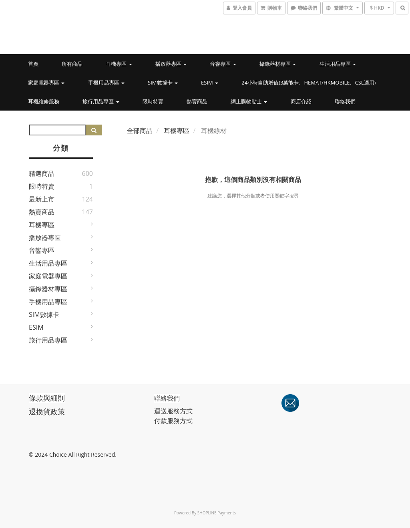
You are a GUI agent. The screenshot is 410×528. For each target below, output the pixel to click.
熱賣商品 (197, 101)
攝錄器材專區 (277, 63)
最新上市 (41, 199)
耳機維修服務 (43, 101)
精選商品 (41, 173)
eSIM (209, 82)
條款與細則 (47, 398)
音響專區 (223, 63)
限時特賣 (153, 101)
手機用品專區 (106, 82)
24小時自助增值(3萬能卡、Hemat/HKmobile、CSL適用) (308, 82)
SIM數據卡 (163, 82)
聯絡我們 (345, 101)
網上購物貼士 (249, 101)
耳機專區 (119, 63)
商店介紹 (301, 101)
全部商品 (140, 130)
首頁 (33, 63)
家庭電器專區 (46, 82)
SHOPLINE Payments (216, 513)
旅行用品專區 (100, 101)
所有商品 (72, 63)
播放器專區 (171, 63)
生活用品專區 (338, 63)
